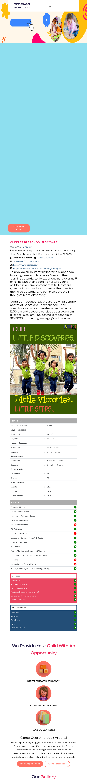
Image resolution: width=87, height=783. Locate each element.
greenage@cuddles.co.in (26, 261)
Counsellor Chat (18, 228)
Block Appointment (30, 764)
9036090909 (45, 258)
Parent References (57, 764)
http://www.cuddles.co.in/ (26, 265)
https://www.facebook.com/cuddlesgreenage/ (37, 268)
